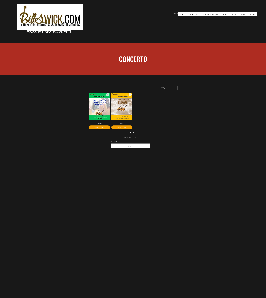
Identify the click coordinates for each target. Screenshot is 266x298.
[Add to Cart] (99, 127)
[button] (225, 14)
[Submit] (130, 146)
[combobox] (168, 88)
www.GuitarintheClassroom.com (49, 31)
